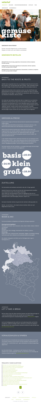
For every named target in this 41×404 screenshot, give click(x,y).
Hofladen (11, 4)
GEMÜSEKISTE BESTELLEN (11, 55)
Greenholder (5, 7)
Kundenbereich (12, 7)
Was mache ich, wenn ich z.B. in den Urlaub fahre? (12, 379)
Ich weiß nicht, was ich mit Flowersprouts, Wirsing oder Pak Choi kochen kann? (17, 377)
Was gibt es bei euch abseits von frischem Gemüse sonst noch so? (15, 384)
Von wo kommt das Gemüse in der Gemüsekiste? (12, 373)
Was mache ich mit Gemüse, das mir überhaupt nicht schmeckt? (14, 380)
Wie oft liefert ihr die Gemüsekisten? (9, 371)
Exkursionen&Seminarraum (21, 4)
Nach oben (20, 387)
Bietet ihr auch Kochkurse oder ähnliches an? (11, 381)
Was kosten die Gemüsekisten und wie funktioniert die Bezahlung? (15, 372)
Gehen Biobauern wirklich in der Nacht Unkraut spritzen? (13, 376)
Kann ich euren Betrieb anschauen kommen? (11, 382)
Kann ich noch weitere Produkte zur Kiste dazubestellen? (13, 366)
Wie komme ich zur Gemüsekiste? (9, 368)
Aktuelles (31, 4)
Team (35, 4)
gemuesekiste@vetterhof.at (8, 326)
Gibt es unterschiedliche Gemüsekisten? (10, 370)
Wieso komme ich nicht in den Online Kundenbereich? (13, 367)
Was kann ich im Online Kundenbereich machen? (12, 365)
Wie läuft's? (5, 385)
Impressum (26, 401)
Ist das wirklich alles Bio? (7, 375)
